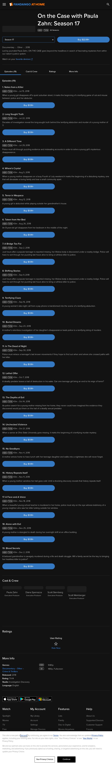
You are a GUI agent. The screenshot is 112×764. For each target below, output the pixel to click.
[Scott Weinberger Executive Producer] (77, 604)
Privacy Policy (97, 735)
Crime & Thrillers (10, 671)
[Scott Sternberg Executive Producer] (55, 604)
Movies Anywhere (66, 729)
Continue (66, 759)
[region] (56, 747)
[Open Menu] (4, 4)
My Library (35, 716)
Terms (55, 735)
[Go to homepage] (27, 4)
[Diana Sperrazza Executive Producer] (33, 604)
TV (3, 725)
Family (61, 720)
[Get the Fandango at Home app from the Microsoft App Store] (45, 699)
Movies (5, 720)
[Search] (108, 4)
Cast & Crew (31, 71)
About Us (90, 716)
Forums (89, 729)
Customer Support (94, 725)
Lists (60, 716)
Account (34, 720)
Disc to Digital (64, 725)
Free (4, 729)
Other (19, 668)
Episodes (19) (10, 71)
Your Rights (87, 738)
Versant (24, 735)
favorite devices (24, 59)
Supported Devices (94, 720)
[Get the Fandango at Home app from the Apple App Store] (10, 699)
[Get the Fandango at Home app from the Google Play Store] (28, 699)
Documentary (8, 668)
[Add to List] (108, 30)
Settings (34, 725)
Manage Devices (37, 729)
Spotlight (6, 716)
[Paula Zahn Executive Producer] (12, 604)
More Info (73, 71)
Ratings (52, 71)
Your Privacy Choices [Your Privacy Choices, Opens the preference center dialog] (44, 759)
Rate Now (56, 648)
